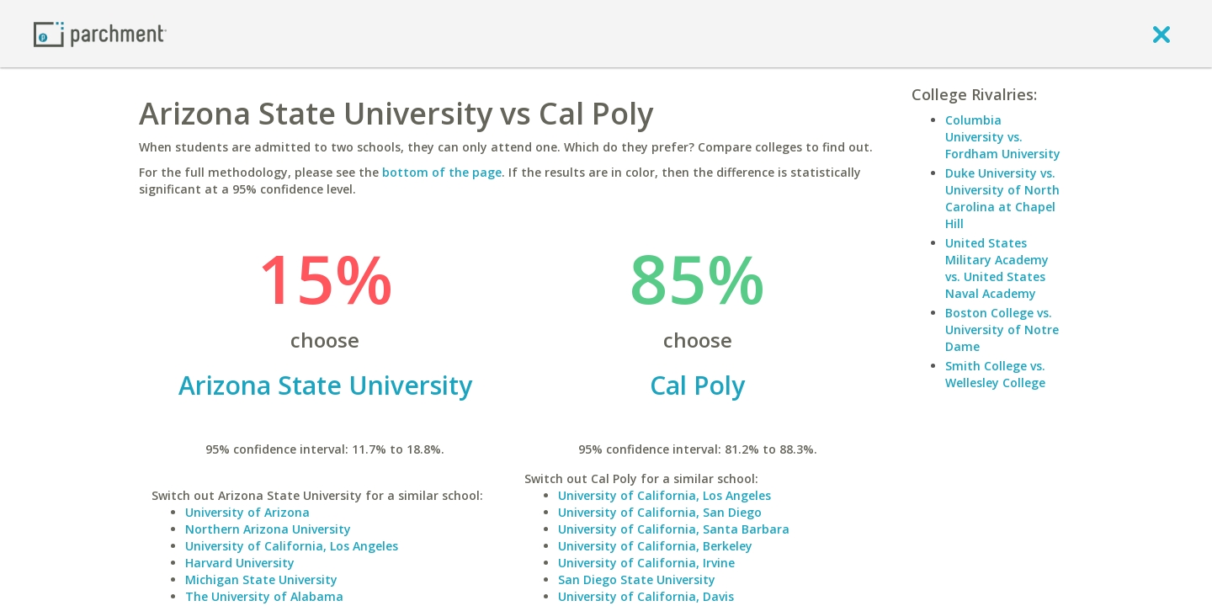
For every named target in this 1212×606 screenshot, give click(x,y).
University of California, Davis (646, 596)
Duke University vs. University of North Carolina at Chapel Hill (1002, 198)
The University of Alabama (264, 596)
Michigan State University (261, 579)
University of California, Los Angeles (291, 546)
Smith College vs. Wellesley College (995, 374)
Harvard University (240, 563)
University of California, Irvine (646, 563)
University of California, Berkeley (655, 546)
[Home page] (100, 33)
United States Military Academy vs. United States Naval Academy (997, 268)
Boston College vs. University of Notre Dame (1002, 329)
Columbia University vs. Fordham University (1002, 137)
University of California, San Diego (660, 512)
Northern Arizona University (268, 529)
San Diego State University (636, 579)
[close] (1161, 34)
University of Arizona (247, 512)
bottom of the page (442, 172)
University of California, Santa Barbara (673, 529)
